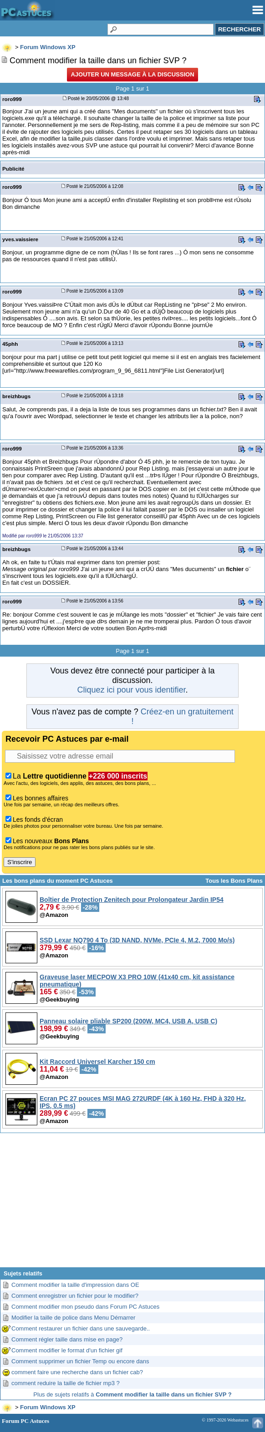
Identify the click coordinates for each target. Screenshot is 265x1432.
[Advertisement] (132, 1203)
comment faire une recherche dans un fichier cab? (77, 1372)
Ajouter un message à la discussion (132, 74)
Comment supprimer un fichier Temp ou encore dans (80, 1361)
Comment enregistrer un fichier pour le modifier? (74, 1295)
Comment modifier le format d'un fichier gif (66, 1350)
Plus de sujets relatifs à (132, 1394)
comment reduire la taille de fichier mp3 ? (65, 1383)
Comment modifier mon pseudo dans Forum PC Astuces (85, 1306)
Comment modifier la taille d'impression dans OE (75, 1284)
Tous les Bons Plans (234, 880)
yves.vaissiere (20, 239)
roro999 (12, 99)
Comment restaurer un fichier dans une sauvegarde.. (80, 1328)
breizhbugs (16, 396)
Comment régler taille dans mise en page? (66, 1339)
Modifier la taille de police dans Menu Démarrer (73, 1317)
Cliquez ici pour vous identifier (131, 689)
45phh (10, 344)
